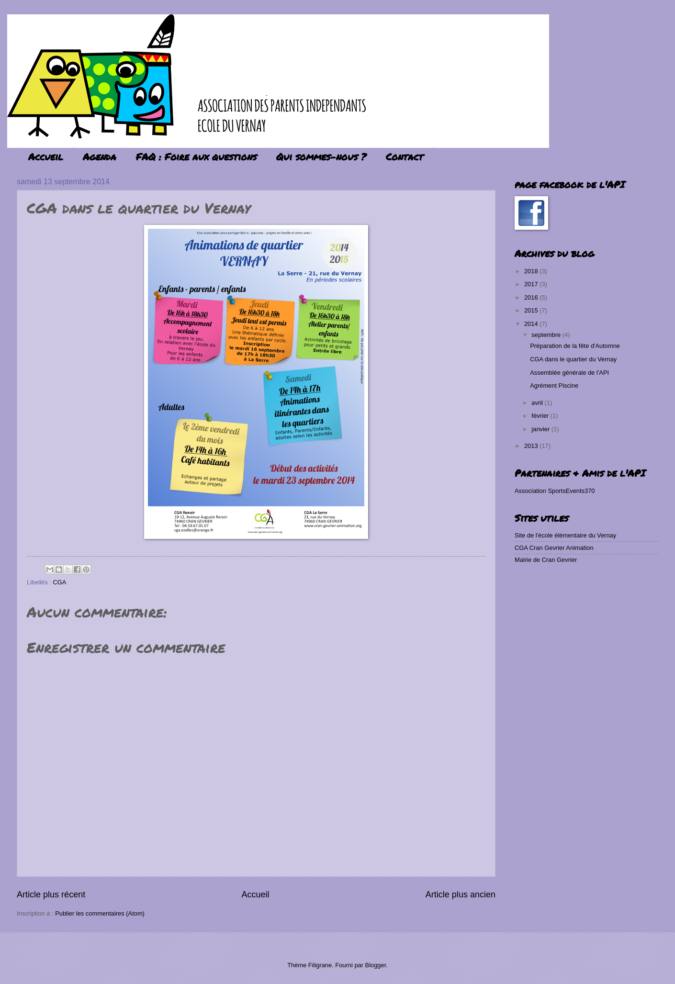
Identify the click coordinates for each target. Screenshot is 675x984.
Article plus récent (51, 894)
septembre (546, 334)
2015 (532, 310)
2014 (532, 323)
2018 (532, 271)
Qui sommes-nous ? (321, 156)
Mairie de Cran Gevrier (546, 559)
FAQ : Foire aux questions (196, 156)
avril (537, 402)
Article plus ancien (460, 894)
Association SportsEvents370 (555, 490)
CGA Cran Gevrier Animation (554, 547)
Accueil (45, 156)
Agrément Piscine (554, 385)
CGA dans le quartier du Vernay (573, 359)
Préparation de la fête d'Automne (575, 345)
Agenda (99, 156)
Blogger (375, 965)
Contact (404, 156)
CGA (59, 582)
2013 (532, 445)
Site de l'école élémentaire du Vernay (565, 535)
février (540, 415)
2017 (532, 284)
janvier (541, 429)
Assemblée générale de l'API (569, 372)
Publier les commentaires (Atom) (100, 913)
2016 (532, 297)
